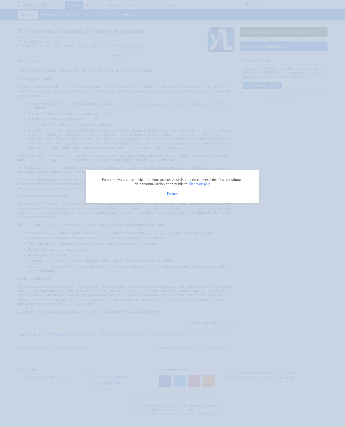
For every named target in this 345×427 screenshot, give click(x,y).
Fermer (172, 193)
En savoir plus (199, 184)
